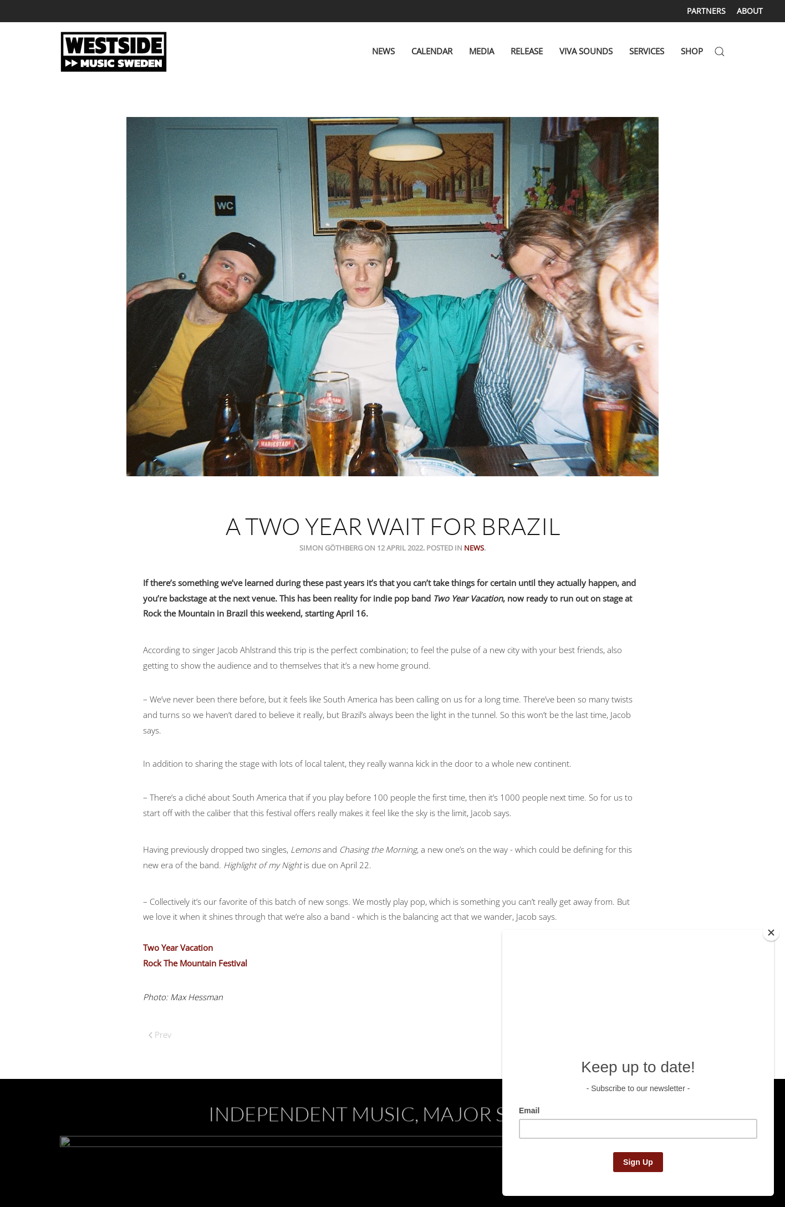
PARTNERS (706, 11)
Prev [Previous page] (160, 1034)
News (474, 548)
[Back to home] (115, 51)
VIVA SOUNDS (586, 51)
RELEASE (527, 51)
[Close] (771, 932)
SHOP (692, 51)
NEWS (383, 51)
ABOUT (750, 11)
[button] (719, 51)
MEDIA (481, 51)
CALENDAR (431, 51)
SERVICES (646, 51)
